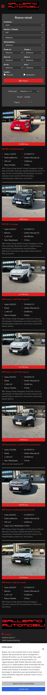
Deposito (7, 634)
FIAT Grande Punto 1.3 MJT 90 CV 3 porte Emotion (21, 445)
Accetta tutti (23, 689)
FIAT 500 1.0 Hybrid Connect (13, 149)
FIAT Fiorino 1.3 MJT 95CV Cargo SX (15, 299)
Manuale (9, 75)
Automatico (30, 75)
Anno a (27, 57)
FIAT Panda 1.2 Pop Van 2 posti (14, 582)
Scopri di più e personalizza (23, 683)
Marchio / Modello (11, 29)
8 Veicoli (23, 81)
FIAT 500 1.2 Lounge (10, 224)
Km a (26, 64)
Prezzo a (27, 49)
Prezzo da (7, 49)
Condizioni (8, 22)
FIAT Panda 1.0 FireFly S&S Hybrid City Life (18, 510)
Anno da (7, 57)
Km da (6, 64)
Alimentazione (9, 42)
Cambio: (7, 72)
